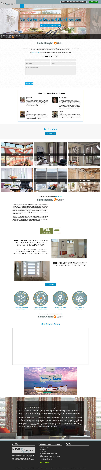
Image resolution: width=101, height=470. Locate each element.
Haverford (30, 420)
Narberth (43, 420)
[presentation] (35, 78)
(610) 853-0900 (35, 52)
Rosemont (48, 422)
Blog (85, 467)
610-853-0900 (33, 424)
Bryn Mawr (20, 420)
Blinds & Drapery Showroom (8, 4)
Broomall (67, 420)
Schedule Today (29, 83)
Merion (62, 420)
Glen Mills (32, 422)
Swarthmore (54, 422)
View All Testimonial (50, 133)
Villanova (60, 422)
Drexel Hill (71, 420)
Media (59, 420)
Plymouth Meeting (42, 422)
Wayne (63, 422)
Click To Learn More (51, 284)
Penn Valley (48, 420)
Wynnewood (54, 420)
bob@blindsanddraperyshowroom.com (73, 1)
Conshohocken (26, 422)
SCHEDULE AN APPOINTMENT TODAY (50, 25)
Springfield (76, 420)
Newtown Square (37, 420)
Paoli (36, 422)
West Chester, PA (72, 422)
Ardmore (26, 420)
